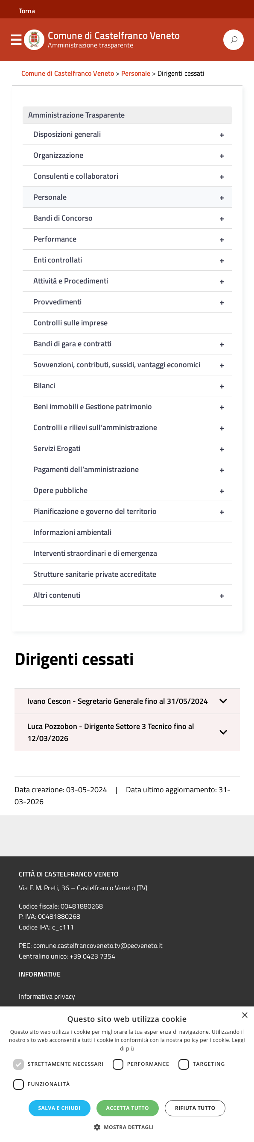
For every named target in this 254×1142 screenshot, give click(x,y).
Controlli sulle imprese (70, 322)
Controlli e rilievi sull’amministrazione (132, 427)
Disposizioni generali (132, 134)
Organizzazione (132, 155)
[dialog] (127, 1074)
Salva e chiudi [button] (59, 1108)
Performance (132, 239)
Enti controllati (132, 260)
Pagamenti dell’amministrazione (132, 469)
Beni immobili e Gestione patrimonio (132, 406)
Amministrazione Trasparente (76, 115)
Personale (132, 197)
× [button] (244, 1015)
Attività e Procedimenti (132, 281)
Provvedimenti (132, 302)
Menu (16, 40)
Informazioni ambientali (72, 532)
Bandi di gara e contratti (132, 343)
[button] (127, 701)
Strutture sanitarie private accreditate (94, 574)
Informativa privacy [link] (47, 996)
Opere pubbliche (132, 490)
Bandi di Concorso (132, 218)
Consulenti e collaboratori (132, 176)
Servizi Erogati (132, 448)
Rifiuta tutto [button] (195, 1108)
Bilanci (132, 385)
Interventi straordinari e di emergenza (95, 553)
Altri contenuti (132, 595)
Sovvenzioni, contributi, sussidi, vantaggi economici (132, 364)
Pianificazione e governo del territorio (132, 511)
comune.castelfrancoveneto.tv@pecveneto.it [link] (98, 945)
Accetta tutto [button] (127, 1108)
